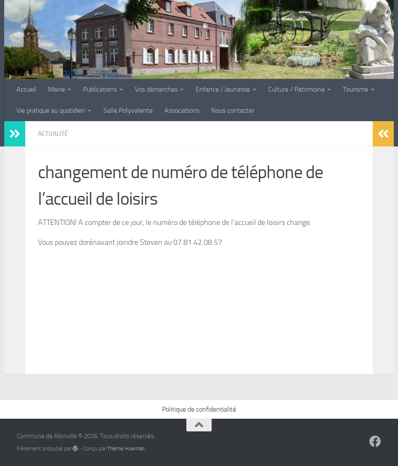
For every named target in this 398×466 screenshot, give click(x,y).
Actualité (54, 134)
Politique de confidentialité (199, 409)
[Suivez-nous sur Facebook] (375, 441)
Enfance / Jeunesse (223, 89)
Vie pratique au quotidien (50, 110)
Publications (100, 89)
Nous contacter (232, 110)
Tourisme (355, 89)
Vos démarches (156, 89)
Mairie (56, 89)
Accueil (26, 89)
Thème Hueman (126, 448)
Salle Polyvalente (128, 110)
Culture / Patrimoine (296, 89)
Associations (181, 110)
